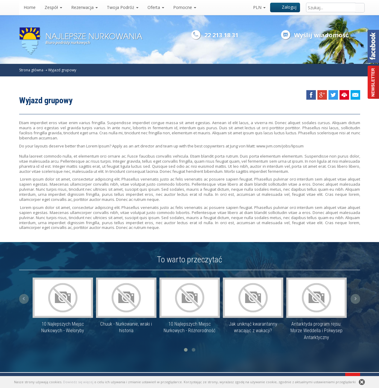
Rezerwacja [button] (84, 7)
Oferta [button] (155, 7)
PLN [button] (259, 7)
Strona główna (31, 70)
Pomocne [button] (184, 7)
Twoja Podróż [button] (122, 7)
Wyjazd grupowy (62, 70)
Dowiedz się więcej (78, 382)
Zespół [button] (53, 7)
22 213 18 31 (221, 35)
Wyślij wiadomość (321, 35)
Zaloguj (285, 7)
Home (30, 7)
